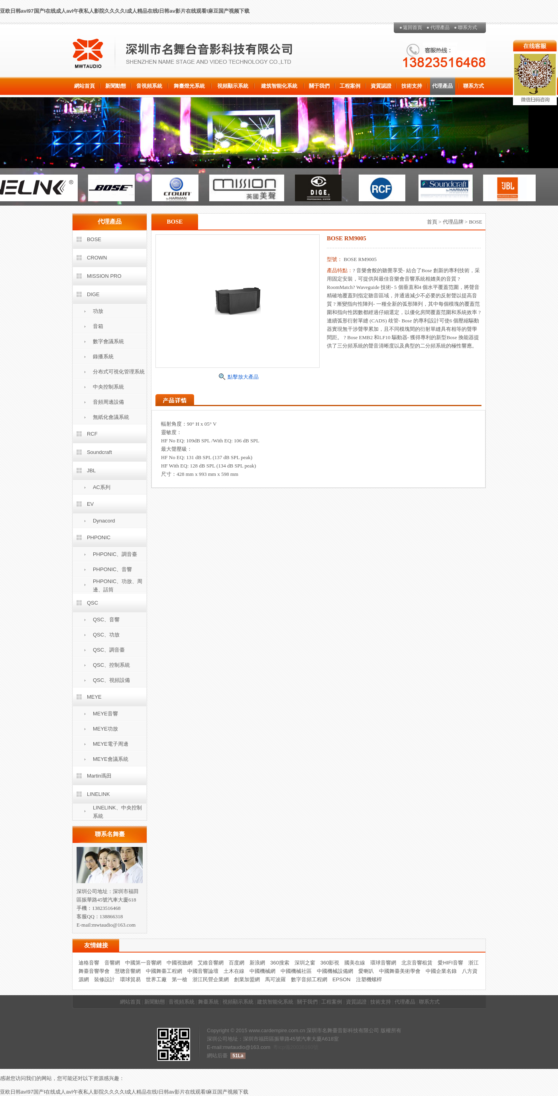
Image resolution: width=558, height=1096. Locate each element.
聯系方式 (467, 27)
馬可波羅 (275, 979)
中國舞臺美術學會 (399, 971)
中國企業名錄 (441, 971)
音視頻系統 (149, 86)
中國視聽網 (180, 963)
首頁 (432, 222)
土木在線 (234, 971)
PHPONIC (98, 537)
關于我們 (319, 86)
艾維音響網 (211, 963)
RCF (92, 434)
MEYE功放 (105, 729)
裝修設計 (104, 979)
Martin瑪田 (99, 776)
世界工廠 (156, 979)
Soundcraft (99, 452)
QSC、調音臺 (109, 650)
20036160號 (304, 1047)
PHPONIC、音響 (112, 569)
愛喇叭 (366, 971)
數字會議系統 (108, 341)
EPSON (341, 979)
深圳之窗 (305, 963)
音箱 (98, 326)
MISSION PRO (104, 276)
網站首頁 (84, 86)
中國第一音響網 (143, 963)
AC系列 (101, 487)
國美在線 (354, 963)
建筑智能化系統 (279, 86)
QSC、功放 (106, 635)
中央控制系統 (108, 387)
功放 (98, 311)
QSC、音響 (106, 620)
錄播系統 (103, 356)
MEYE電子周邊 (110, 744)
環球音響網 (383, 963)
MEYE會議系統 (110, 759)
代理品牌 (453, 222)
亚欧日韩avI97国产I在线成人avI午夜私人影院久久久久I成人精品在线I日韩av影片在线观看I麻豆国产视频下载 (125, 11)
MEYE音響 (105, 714)
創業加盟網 (247, 979)
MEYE (94, 697)
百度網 (236, 963)
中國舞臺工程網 (164, 971)
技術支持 (411, 86)
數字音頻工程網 (309, 979)
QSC (92, 603)
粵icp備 (281, 1047)
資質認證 (381, 86)
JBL (91, 470)
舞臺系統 (208, 1002)
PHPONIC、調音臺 (115, 554)
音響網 (112, 963)
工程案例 (350, 86)
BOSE (94, 239)
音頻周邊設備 (108, 402)
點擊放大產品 (243, 377)
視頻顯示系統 (232, 86)
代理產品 (440, 27)
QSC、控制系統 (111, 665)
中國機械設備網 (335, 971)
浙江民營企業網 (211, 979)
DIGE (93, 294)
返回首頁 (412, 27)
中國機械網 (262, 971)
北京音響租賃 (416, 963)
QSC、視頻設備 (111, 680)
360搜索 (279, 963)
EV (90, 504)
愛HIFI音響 (450, 963)
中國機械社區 (296, 971)
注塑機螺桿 (369, 979)
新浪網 (257, 963)
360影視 (330, 963)
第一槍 (179, 979)
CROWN (97, 258)
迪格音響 (89, 963)
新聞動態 (115, 86)
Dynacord (104, 521)
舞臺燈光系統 (189, 86)
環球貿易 (130, 979)
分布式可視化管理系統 (119, 372)
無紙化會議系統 (111, 417)
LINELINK (98, 794)
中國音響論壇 (202, 971)
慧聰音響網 (128, 971)
